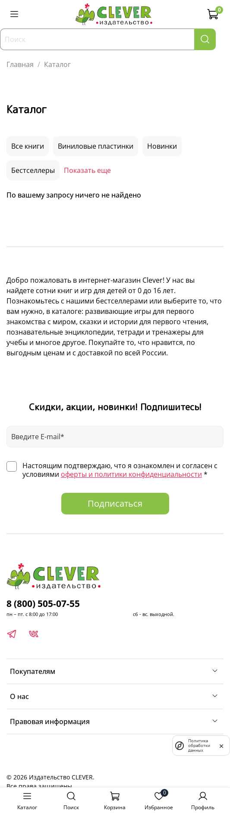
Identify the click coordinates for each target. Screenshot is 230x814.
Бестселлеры (33, 170)
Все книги (27, 146)
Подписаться (115, 503)
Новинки (162, 146)
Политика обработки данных (199, 745)
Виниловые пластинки (95, 146)
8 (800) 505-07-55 (43, 603)
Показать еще (87, 170)
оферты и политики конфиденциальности (131, 474)
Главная (20, 64)
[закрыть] (221, 745)
